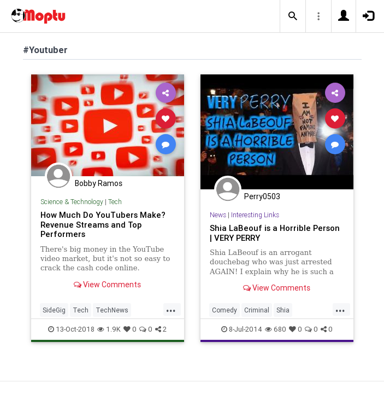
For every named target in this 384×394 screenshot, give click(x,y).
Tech (115, 202)
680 (275, 329)
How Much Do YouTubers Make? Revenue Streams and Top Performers (103, 225)
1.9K (109, 329)
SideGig (54, 310)
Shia (283, 310)
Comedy (224, 310)
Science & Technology (71, 202)
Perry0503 (262, 196)
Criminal (256, 310)
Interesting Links (255, 215)
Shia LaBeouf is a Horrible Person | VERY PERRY (275, 233)
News (218, 215)
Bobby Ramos (98, 183)
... (171, 309)
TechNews (112, 310)
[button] (293, 16)
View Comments (107, 284)
